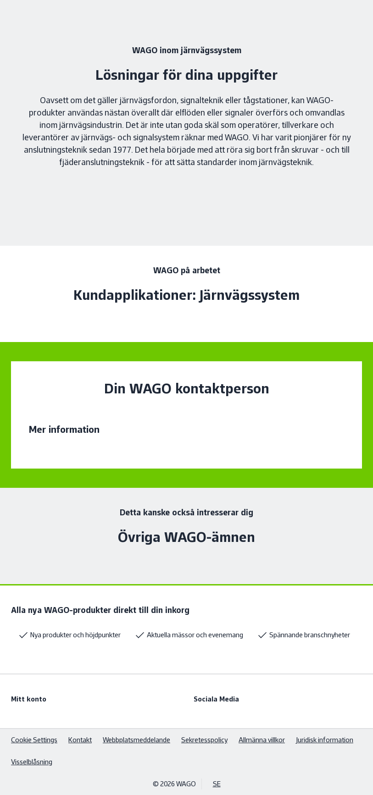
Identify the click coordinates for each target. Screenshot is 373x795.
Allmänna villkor (262, 740)
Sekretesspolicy (204, 740)
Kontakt (80, 740)
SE (217, 784)
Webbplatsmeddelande (136, 740)
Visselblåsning (31, 762)
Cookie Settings (34, 740)
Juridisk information (324, 740)
